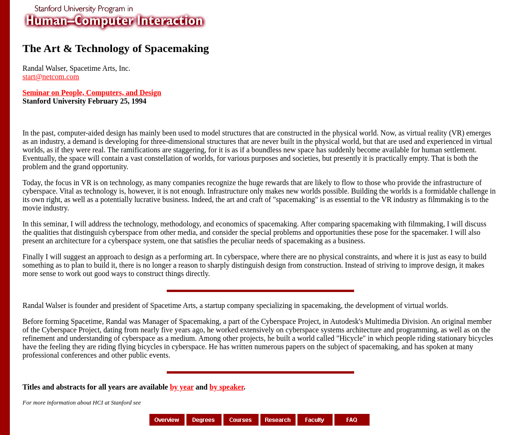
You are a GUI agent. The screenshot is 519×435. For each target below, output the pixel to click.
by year (182, 387)
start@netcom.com (50, 77)
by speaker (226, 387)
